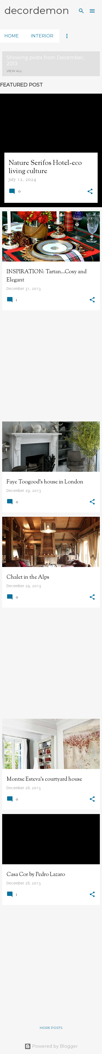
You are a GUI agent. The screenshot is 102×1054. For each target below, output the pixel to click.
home (11, 35)
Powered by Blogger (51, 1046)
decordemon (36, 10)
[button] (90, 192)
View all (14, 71)
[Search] (81, 10)
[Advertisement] (51, 366)
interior (42, 35)
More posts (51, 1028)
